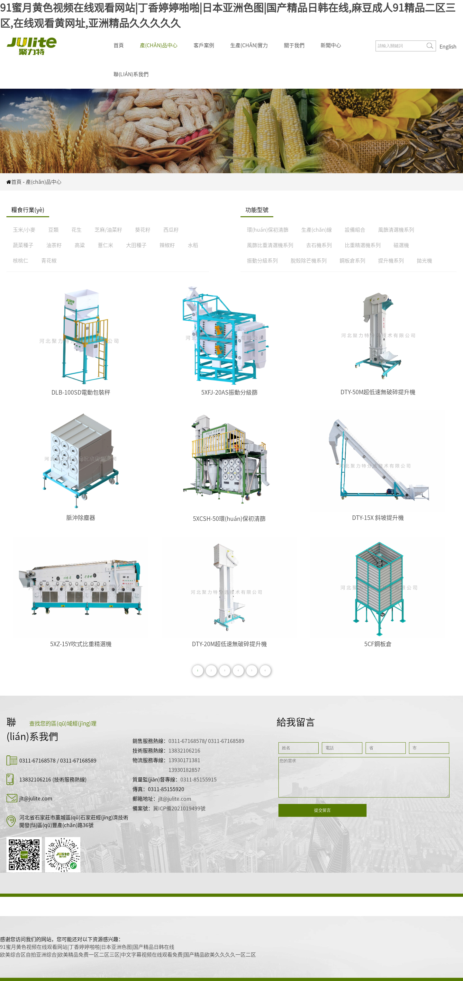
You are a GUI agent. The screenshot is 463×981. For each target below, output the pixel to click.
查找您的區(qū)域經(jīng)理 (62, 723)
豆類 (53, 229)
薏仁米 (105, 245)
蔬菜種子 (23, 245)
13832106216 (35, 779)
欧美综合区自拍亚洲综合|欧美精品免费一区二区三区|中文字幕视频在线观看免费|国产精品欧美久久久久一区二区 (128, 954)
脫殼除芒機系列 (309, 260)
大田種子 (136, 245)
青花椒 (49, 260)
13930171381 (184, 760)
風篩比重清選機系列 (270, 245)
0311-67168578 (38, 760)
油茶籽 (54, 245)
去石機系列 (319, 245)
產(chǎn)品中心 (158, 45)
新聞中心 (331, 45)
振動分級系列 (262, 260)
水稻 (193, 245)
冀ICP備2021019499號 (179, 808)
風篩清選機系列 (396, 229)
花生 (76, 229)
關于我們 (294, 45)
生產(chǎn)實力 (249, 45)
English (448, 46)
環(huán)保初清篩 (267, 229)
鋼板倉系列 (352, 260)
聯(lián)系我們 (131, 74)
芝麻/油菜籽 (108, 229)
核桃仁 (20, 260)
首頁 (118, 45)
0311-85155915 (198, 779)
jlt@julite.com (35, 798)
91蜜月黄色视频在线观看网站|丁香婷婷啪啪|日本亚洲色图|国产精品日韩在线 (87, 947)
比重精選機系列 (363, 245)
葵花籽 (142, 229)
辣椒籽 (167, 245)
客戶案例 (204, 45)
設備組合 (355, 229)
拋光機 (424, 260)
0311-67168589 (78, 760)
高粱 (80, 245)
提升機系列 (391, 260)
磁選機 (401, 245)
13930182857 (184, 769)
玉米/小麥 (24, 229)
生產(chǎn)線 (316, 229)
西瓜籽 (171, 229)
